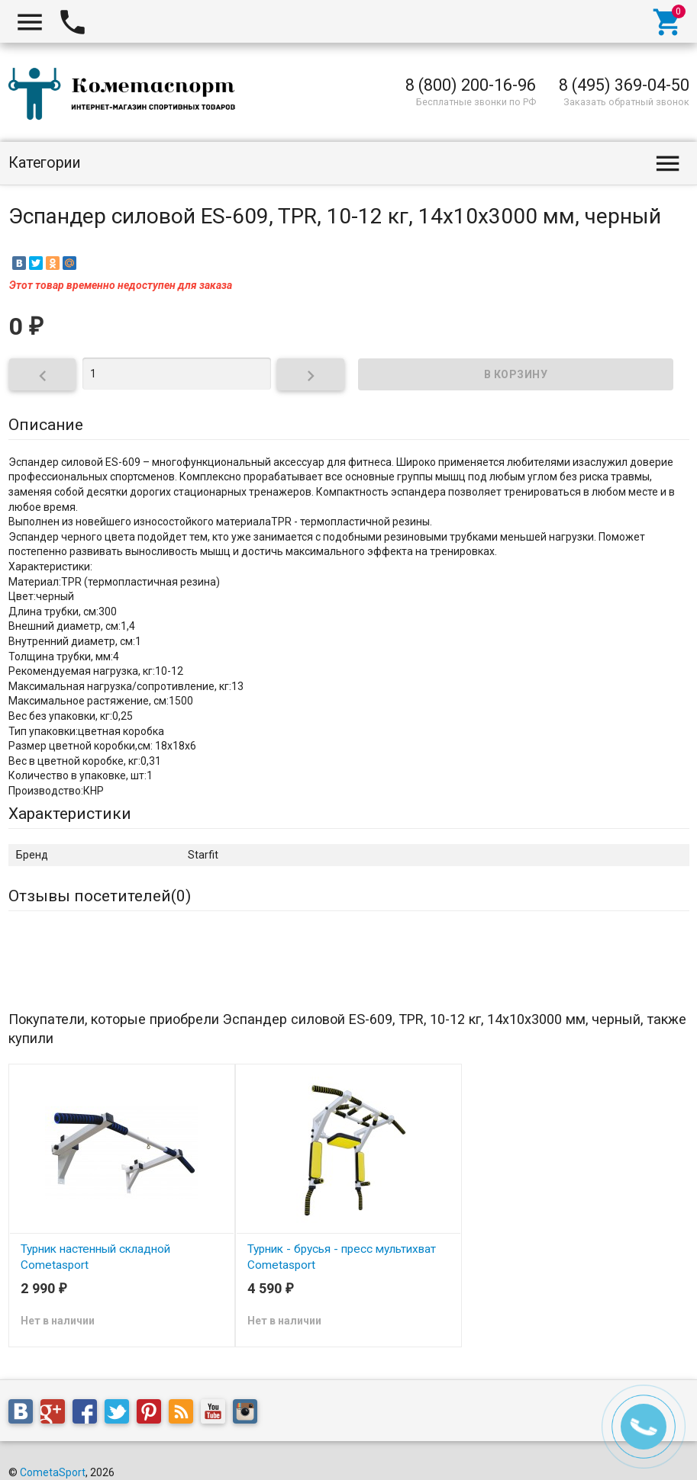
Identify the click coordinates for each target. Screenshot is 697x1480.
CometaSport (53, 1472)
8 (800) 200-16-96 (470, 85)
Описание (45, 425)
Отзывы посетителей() (99, 896)
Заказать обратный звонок (626, 102)
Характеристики (69, 813)
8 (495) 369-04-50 (624, 85)
